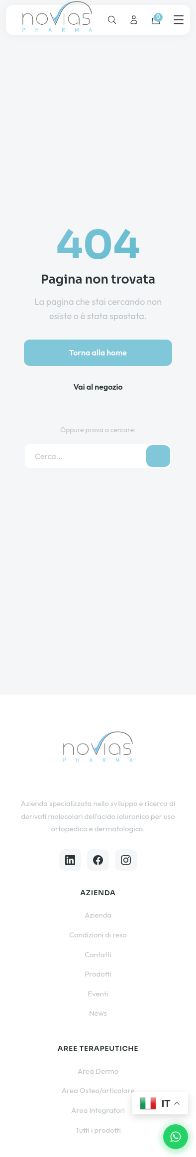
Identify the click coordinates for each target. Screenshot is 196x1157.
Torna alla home (98, 352)
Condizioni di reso (98, 934)
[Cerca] (112, 20)
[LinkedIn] (70, 860)
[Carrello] (156, 20)
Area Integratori (98, 1110)
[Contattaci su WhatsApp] (175, 1136)
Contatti (98, 954)
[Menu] (179, 20)
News (98, 1013)
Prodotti (98, 974)
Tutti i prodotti (98, 1130)
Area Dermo (98, 1071)
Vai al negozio (97, 387)
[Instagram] (126, 860)
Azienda (98, 915)
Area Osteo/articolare (98, 1090)
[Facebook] (98, 860)
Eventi (98, 993)
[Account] (134, 20)
